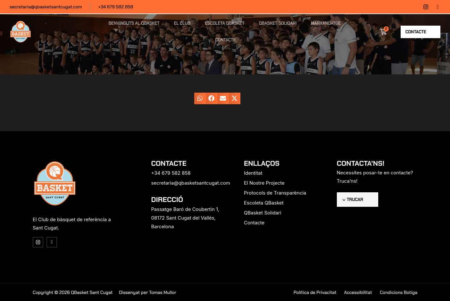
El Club (182, 23)
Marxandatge (326, 23)
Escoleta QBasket (225, 23)
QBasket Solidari (278, 23)
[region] (83, 250)
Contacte (225, 40)
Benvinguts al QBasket (134, 23)
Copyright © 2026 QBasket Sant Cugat (73, 292)
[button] (200, 98)
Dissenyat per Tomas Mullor (147, 292)
